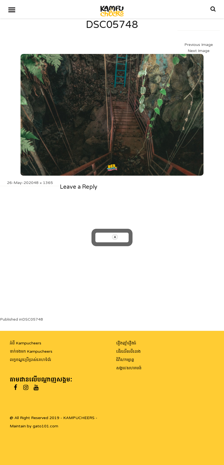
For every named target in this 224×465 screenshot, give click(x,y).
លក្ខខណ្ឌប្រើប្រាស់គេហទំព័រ (30, 359)
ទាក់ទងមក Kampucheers (31, 351)
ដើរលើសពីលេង (128, 351)
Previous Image (198, 44)
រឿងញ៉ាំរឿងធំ (126, 343)
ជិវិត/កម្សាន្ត (125, 359)
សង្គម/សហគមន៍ (128, 368)
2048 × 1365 (41, 182)
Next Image (199, 50)
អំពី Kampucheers (25, 343)
